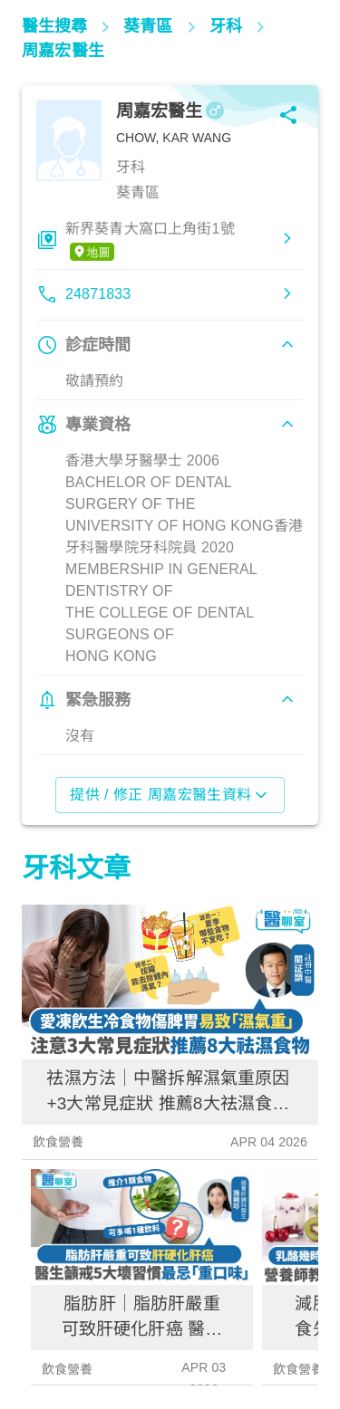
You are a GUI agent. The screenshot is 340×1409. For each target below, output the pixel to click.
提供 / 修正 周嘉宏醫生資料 (170, 795)
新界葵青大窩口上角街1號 (150, 241)
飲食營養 (58, 1142)
